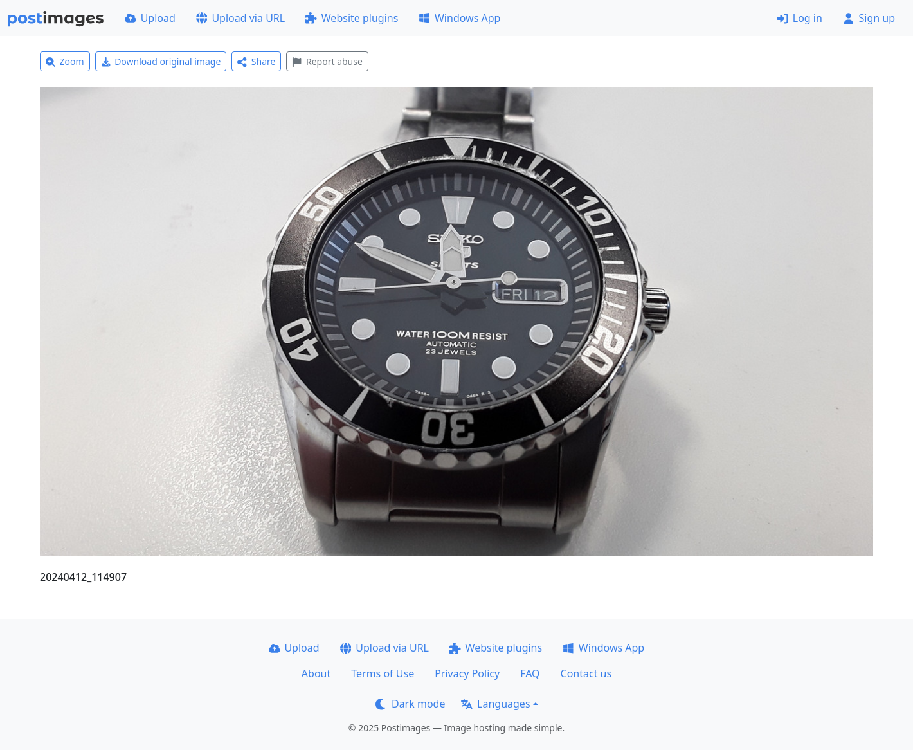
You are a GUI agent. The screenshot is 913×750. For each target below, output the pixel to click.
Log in (799, 18)
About (316, 673)
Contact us (586, 673)
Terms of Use (382, 673)
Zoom (65, 61)
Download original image (161, 61)
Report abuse (327, 61)
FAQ (529, 673)
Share (256, 61)
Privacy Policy (467, 673)
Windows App (459, 18)
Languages (495, 704)
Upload (150, 18)
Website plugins (351, 18)
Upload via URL (240, 18)
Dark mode (410, 704)
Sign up (869, 18)
